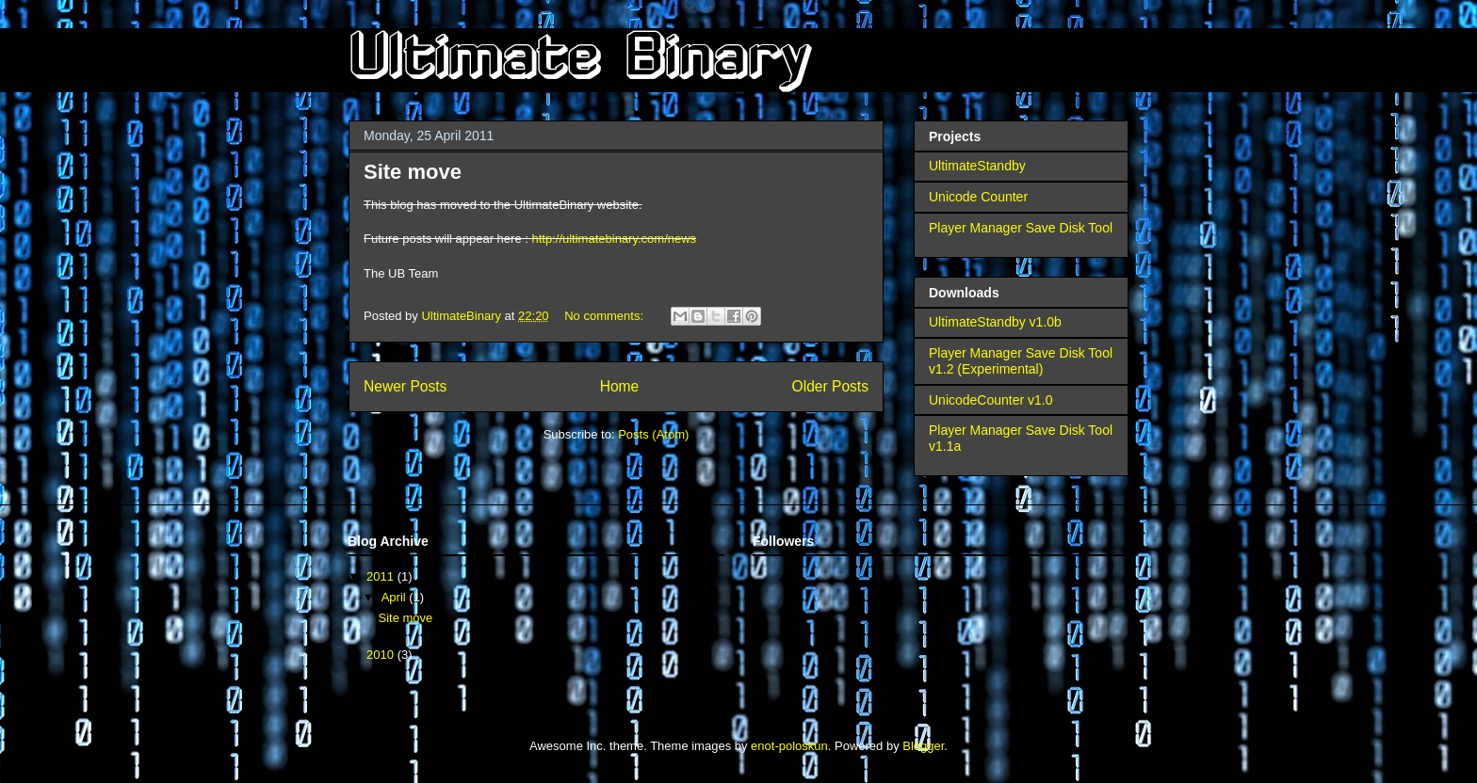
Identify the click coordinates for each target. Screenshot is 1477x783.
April (395, 597)
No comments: (605, 316)
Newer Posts (405, 386)
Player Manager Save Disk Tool (1020, 227)
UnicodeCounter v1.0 (991, 399)
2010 (382, 654)
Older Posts (830, 386)
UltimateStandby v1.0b (995, 321)
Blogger (923, 746)
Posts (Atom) (653, 434)
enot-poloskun (789, 746)
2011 (382, 576)
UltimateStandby (977, 165)
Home (620, 386)
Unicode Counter (978, 196)
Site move (413, 172)
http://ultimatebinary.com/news (613, 239)
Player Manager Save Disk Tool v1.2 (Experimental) (1020, 360)
